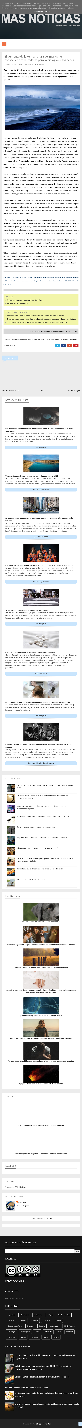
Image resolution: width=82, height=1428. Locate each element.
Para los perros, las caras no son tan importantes (36, 827)
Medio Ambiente (69, 1326)
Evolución (30, 1326)
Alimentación (24, 1315)
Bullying (50, 1315)
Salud (59, 1332)
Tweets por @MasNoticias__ (16, 1187)
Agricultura (11, 1315)
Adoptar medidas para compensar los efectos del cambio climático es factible (35, 316)
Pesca (37, 1332)
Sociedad (69, 1332)
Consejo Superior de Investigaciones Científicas (24, 300)
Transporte (34, 1337)
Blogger (49, 1218)
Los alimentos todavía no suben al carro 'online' (26, 1387)
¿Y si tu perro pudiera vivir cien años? (31, 879)
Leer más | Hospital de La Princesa (41, 763)
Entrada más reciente (10, 390)
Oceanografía (25, 1332)
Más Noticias (23, 1202)
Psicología (48, 1332)
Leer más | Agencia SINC (41, 489)
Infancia (42, 1326)
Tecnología (11, 1337)
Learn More (38, 11)
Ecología (23, 1320)
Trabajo (23, 1337)
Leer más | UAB (41, 674)
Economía (34, 1320)
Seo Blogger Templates (42, 1424)
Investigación (54, 1326)
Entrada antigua (74, 390)
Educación (46, 1320)
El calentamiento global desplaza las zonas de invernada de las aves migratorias (37, 322)
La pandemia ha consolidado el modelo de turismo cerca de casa (42, 837)
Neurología (11, 1332)
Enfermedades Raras (15, 1326)
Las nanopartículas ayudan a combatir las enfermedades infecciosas (43, 816)
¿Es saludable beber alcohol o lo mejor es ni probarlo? (37, 848)
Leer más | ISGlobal (41, 537)
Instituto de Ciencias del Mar (17, 303)
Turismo (56, 1337)
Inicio (43, 390)
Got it (47, 11)
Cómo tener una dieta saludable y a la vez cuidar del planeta (40, 869)
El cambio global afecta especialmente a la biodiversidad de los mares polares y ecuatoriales (41, 319)
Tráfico (45, 1337)
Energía (58, 1320)
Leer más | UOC (41, 447)
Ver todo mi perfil (22, 1206)
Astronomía (38, 1315)
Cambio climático (64, 1315)
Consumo (11, 1320)
